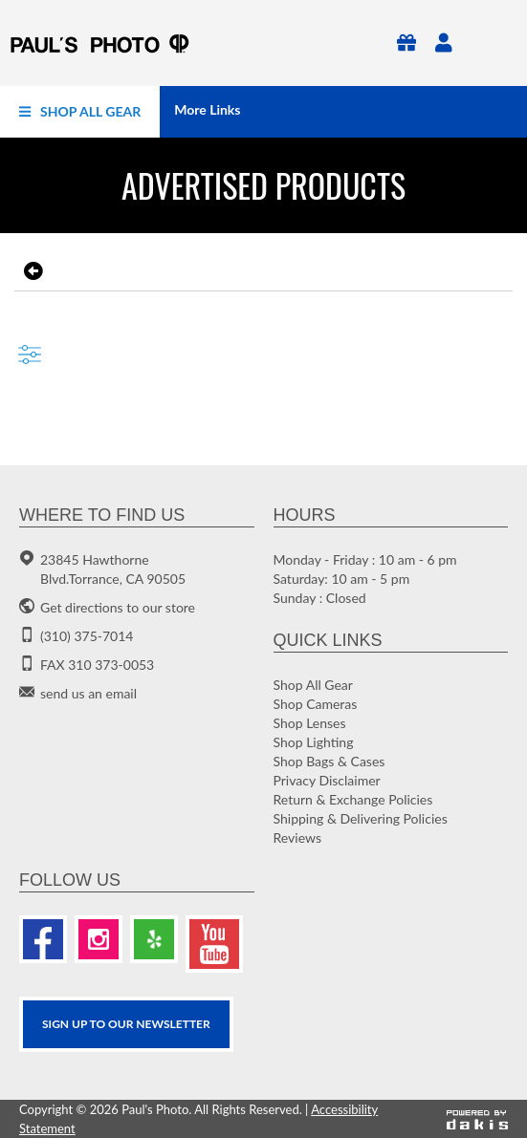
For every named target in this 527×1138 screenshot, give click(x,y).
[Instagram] (98, 939)
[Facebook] (43, 939)
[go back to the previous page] (31, 271)
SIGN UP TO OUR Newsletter (126, 1024)
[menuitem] (80, 112)
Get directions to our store (117, 607)
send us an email (88, 693)
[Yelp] (154, 939)
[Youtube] (214, 944)
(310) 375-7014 (86, 636)
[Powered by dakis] (477, 1118)
